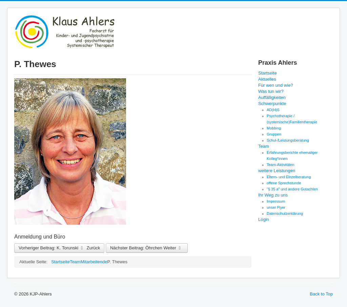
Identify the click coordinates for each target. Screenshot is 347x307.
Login (263, 219)
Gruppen (274, 134)
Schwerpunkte (272, 103)
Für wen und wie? (275, 85)
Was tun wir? (271, 91)
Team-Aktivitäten (280, 165)
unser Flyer (276, 207)
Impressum (276, 201)
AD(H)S (273, 110)
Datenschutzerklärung (285, 213)
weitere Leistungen (276, 170)
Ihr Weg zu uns (273, 195)
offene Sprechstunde (284, 183)
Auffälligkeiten (272, 97)
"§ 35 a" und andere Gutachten (292, 189)
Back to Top (321, 293)
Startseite (267, 73)
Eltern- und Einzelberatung (289, 177)
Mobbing (274, 128)
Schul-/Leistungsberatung (288, 140)
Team (263, 146)
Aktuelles (267, 79)
